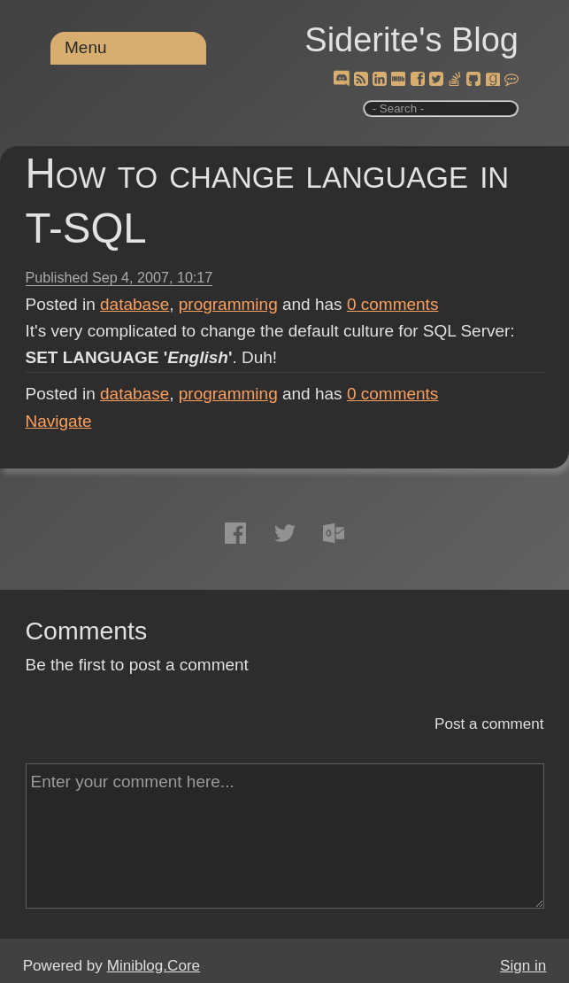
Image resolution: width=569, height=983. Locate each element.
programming (228, 304)
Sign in (523, 965)
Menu (86, 47)
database (134, 304)
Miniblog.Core (153, 965)
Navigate (59, 421)
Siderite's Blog (411, 39)
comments (393, 304)
